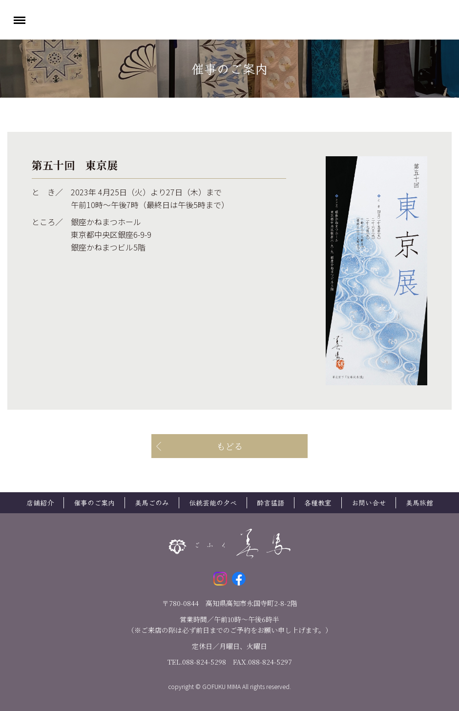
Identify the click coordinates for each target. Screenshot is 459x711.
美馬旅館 (419, 502)
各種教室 (318, 502)
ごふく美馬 (229, 20)
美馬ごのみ (152, 502)
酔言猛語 (270, 502)
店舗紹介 (40, 502)
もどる (229, 445)
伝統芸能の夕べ (213, 502)
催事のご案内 (94, 502)
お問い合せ (369, 502)
